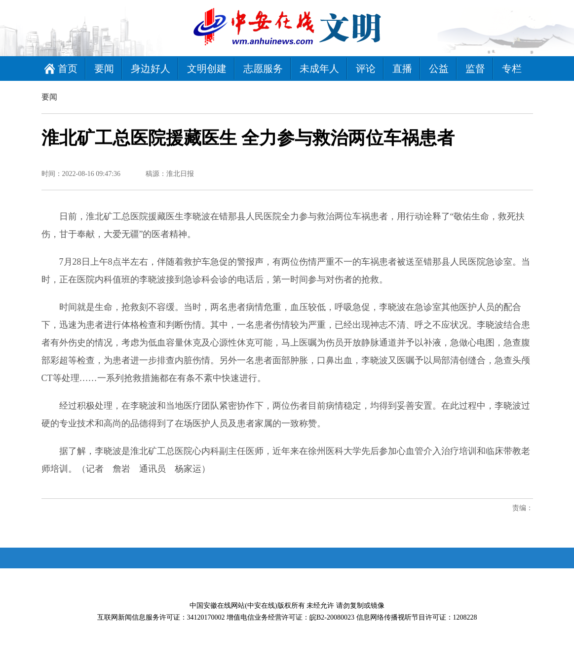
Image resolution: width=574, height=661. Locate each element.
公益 (439, 68)
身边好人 (150, 68)
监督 (475, 68)
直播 (402, 68)
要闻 (104, 68)
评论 (366, 68)
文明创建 (207, 68)
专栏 (512, 68)
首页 (67, 68)
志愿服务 (263, 68)
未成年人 (319, 68)
